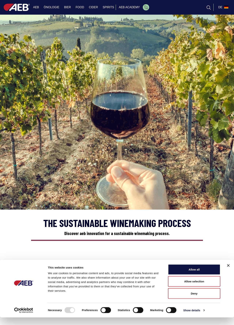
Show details (191, 317)
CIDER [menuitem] (93, 7)
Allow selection (194, 289)
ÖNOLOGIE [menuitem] (51, 7)
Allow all (194, 277)
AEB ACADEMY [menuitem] (129, 7)
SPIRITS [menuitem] (108, 7)
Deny (194, 301)
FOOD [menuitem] (80, 7)
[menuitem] (146, 7)
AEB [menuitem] (36, 7)
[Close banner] (228, 273)
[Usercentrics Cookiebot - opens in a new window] (24, 318)
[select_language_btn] (223, 7)
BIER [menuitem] (67, 7)
